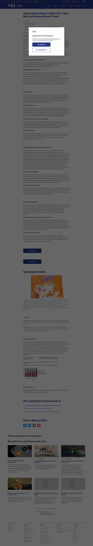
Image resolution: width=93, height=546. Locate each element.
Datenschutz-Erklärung (48, 40)
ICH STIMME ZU (41, 44)
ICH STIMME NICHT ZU (41, 50)
